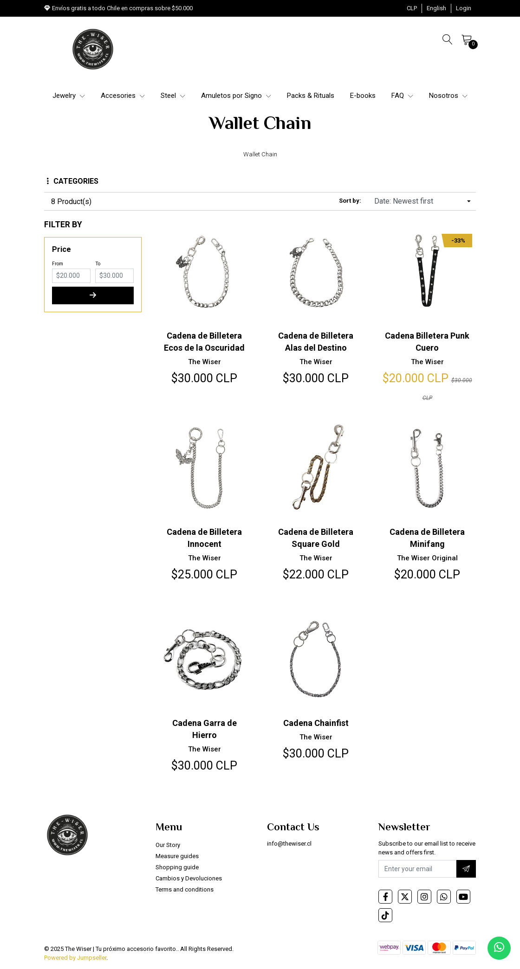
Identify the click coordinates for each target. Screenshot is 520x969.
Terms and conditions (185, 888)
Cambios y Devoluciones (189, 877)
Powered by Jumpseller (75, 957)
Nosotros (448, 95)
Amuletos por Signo (236, 95)
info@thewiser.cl (289, 842)
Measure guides (177, 855)
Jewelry (68, 95)
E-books (363, 95)
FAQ (402, 95)
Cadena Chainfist (316, 722)
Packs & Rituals (310, 95)
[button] (412, 8)
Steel (173, 95)
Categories (72, 181)
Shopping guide (177, 866)
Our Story (168, 844)
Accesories (123, 95)
